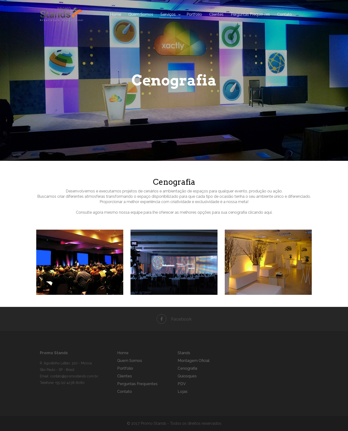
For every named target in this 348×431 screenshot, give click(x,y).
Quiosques (187, 376)
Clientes (216, 14)
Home (115, 14)
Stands (184, 353)
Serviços (168, 14)
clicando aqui (260, 212)
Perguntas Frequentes (250, 14)
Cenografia (187, 368)
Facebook (174, 319)
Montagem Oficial (194, 360)
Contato (284, 14)
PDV (182, 384)
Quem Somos (140, 14)
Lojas (183, 391)
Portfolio (194, 14)
